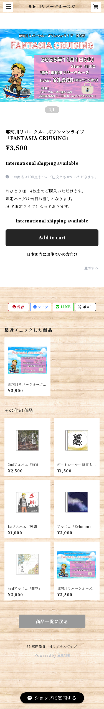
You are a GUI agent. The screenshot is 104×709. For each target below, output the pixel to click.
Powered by (52, 655)
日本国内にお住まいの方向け (52, 254)
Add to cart (52, 237)
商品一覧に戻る (52, 621)
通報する (91, 268)
